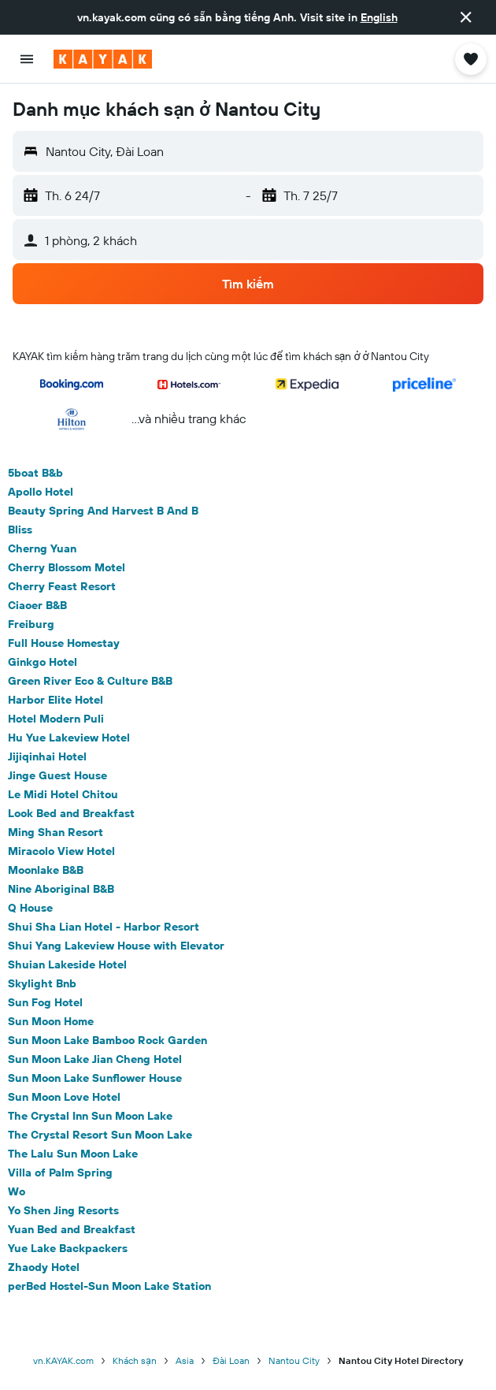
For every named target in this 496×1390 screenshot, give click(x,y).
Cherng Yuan (42, 548)
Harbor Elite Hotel (55, 700)
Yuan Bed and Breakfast (71, 1229)
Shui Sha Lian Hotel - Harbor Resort (103, 927)
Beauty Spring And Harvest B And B (103, 511)
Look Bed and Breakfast (71, 813)
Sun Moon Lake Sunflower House (95, 1078)
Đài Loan (231, 1360)
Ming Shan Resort (55, 832)
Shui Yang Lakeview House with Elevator (116, 945)
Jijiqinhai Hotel (47, 756)
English (379, 17)
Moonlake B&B (45, 870)
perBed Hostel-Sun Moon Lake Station (109, 1286)
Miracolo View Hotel (61, 851)
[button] (466, 17)
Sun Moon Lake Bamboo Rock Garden (107, 1040)
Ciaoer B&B (37, 605)
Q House (30, 908)
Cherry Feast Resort (62, 586)
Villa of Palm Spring (60, 1172)
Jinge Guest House (57, 775)
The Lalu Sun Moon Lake (73, 1154)
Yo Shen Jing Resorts (63, 1210)
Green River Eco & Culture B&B (90, 681)
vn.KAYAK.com (63, 1360)
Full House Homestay (64, 643)
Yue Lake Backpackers (68, 1248)
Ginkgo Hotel (42, 662)
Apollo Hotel (40, 492)
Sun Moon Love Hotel (64, 1097)
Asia (185, 1360)
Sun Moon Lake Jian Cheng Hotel (95, 1059)
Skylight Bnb (42, 983)
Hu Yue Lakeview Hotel (69, 737)
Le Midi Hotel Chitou (63, 794)
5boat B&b (35, 473)
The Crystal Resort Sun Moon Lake (100, 1135)
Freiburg (31, 624)
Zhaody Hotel (44, 1267)
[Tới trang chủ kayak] (103, 59)
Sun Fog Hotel (45, 1002)
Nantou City (294, 1360)
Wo (16, 1191)
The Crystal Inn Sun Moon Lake (90, 1116)
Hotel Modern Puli (56, 719)
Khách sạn (135, 1360)
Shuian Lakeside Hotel (67, 964)
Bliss (20, 529)
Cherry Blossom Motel (66, 567)
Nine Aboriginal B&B (61, 889)
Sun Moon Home (51, 1021)
